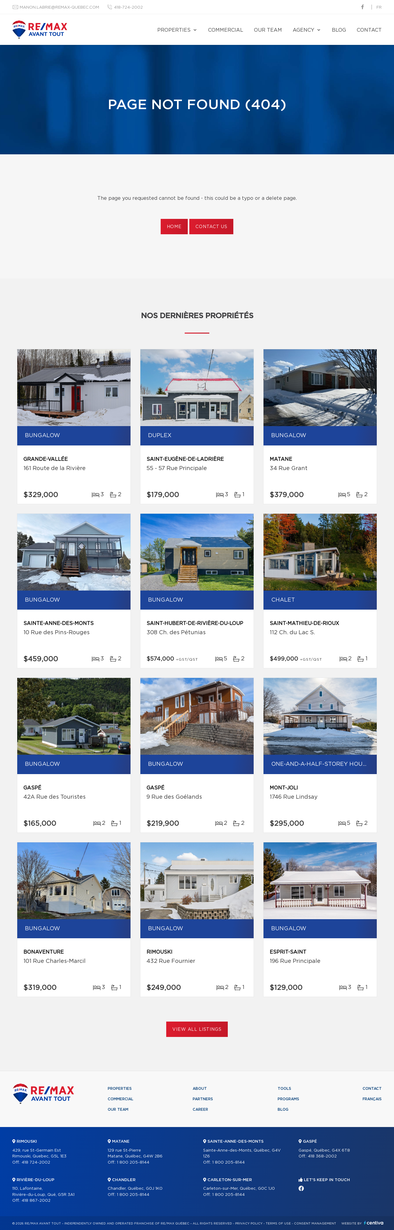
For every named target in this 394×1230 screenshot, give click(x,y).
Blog (339, 30)
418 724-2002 (36, 1163)
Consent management (315, 1223)
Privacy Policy (249, 1223)
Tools (284, 1088)
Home (174, 227)
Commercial (225, 30)
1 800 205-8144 (133, 1163)
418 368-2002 (322, 1156)
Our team (268, 30)
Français (372, 1099)
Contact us (211, 227)
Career (200, 1109)
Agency (303, 30)
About (200, 1088)
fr (379, 8)
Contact (369, 30)
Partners (203, 1099)
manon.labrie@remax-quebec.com (59, 8)
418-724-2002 (128, 8)
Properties (174, 30)
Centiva (374, 1223)
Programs (288, 1099)
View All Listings (196, 1029)
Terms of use (278, 1223)
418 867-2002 (36, 1201)
